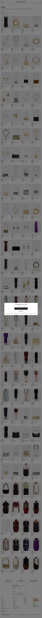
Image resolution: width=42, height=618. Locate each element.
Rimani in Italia (21, 311)
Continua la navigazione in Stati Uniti (21, 308)
